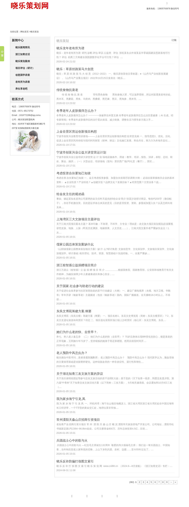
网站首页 (24, 31)
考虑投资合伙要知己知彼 (73, 173)
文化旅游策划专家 (78, 501)
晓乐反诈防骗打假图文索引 (75, 461)
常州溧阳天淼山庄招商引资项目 (78, 419)
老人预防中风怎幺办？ (72, 353)
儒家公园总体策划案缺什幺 (75, 244)
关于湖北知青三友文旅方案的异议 (79, 373)
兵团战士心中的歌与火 (72, 440)
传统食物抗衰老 (67, 90)
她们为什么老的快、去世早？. (77, 332)
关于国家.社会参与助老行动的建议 (80, 286)
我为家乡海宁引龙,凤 (70, 399)
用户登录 (161, 3)
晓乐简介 (64, 496)
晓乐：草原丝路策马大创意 (75, 69)
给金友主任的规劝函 (70, 194)
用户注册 (173, 3)
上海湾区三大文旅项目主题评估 (78, 219)
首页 (19, 19)
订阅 (174, 40)
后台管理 (150, 501)
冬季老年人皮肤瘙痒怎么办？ (76, 110)
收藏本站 (150, 3)
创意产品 (39, 19)
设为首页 (136, 3)
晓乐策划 (59, 19)
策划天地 (78, 19)
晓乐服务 (79, 496)
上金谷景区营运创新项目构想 (76, 131)
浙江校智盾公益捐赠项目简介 (76, 265)
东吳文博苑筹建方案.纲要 (73, 311)
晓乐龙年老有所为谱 (70, 48)
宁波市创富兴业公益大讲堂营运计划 (81, 152)
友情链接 (94, 496)
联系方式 (18, 99)
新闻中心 (18, 40)
